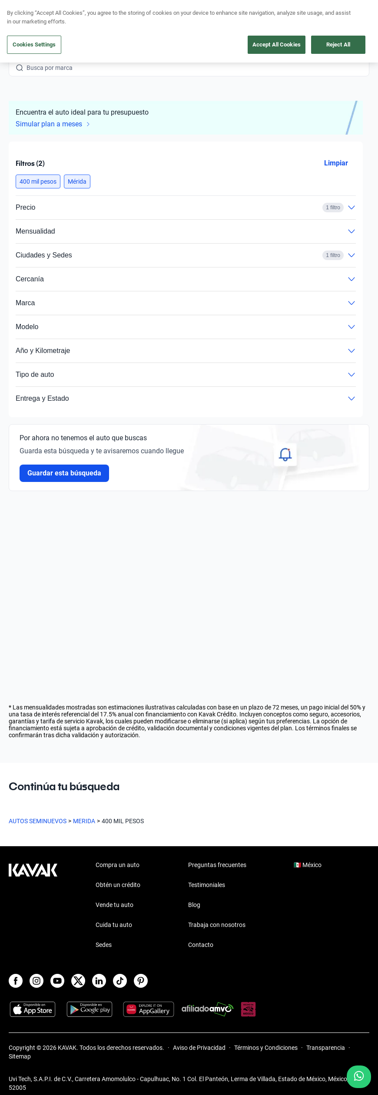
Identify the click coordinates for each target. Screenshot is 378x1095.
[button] (38, 181)
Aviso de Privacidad (199, 1047)
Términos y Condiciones (266, 1047)
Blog (194, 904)
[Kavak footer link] (33, 906)
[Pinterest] (141, 981)
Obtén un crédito (118, 884)
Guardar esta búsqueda (64, 473)
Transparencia (325, 1047)
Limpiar (336, 163)
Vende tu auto (114, 904)
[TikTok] (120, 981)
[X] (78, 981)
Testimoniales (206, 884)
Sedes (104, 944)
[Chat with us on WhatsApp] (359, 1077)
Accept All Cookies (276, 44)
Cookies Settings (34, 44)
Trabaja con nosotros (216, 924)
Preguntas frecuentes (217, 864)
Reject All (338, 44)
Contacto (200, 944)
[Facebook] (16, 981)
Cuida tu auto (114, 924)
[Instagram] (36, 981)
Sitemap (20, 1056)
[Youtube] (57, 981)
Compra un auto (117, 864)
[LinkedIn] (99, 981)
